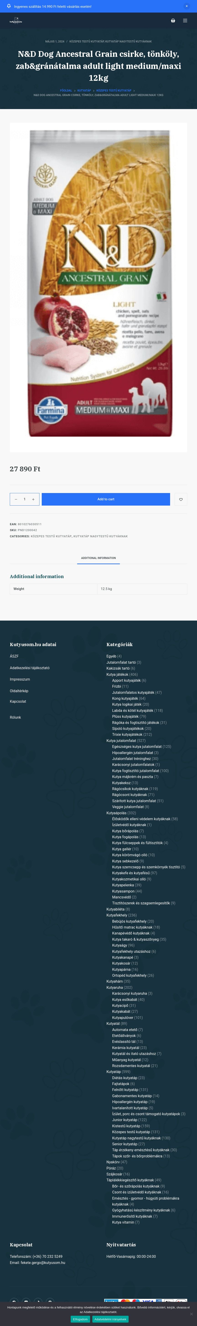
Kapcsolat (18, 701)
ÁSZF (14, 656)
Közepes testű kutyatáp (87, 41)
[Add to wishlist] (181, 499)
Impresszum (20, 679)
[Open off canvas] (185, 20)
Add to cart (105, 499)
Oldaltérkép (19, 691)
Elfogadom (80, 1319)
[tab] (98, 558)
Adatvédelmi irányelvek (110, 1319)
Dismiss (186, 6)
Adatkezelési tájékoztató (29, 668)
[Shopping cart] (173, 20)
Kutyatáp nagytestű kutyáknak (128, 41)
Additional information (98, 558)
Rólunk (15, 717)
